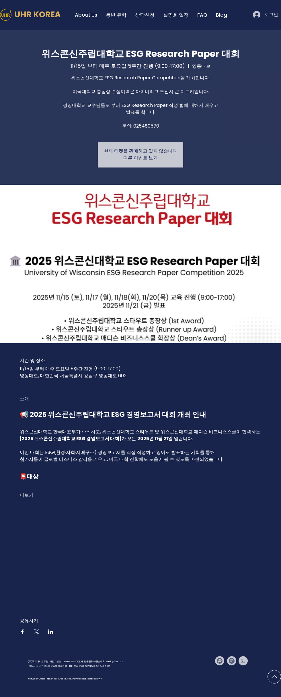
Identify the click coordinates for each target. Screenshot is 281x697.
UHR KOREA (37, 14)
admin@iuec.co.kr (115, 661)
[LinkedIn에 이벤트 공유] (50, 631)
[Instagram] (231, 660)
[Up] (274, 676)
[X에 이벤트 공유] (36, 631)
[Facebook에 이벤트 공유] (22, 631)
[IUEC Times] (243, 660)
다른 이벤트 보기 (140, 158)
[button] (86, 15)
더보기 (27, 495)
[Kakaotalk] (219, 660)
